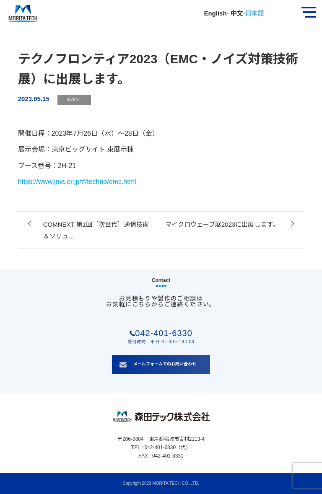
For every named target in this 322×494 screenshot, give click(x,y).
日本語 (254, 13)
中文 (236, 13)
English (215, 13)
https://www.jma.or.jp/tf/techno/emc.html (77, 181)
